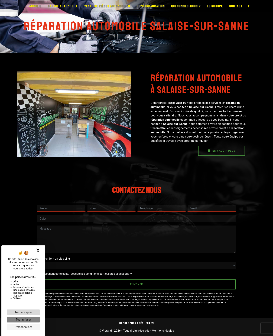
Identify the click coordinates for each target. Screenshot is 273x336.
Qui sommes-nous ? (186, 6)
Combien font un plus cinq (53, 258)
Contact (235, 6)
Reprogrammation (150, 6)
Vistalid (107, 331)
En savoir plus (221, 150)
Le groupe (215, 6)
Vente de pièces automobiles (107, 6)
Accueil (35, 6)
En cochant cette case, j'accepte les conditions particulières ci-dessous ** (86, 274)
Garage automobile (63, 6)
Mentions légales (162, 331)
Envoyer (136, 284)
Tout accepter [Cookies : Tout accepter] (23, 312)
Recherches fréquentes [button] (136, 324)
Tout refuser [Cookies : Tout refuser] (23, 319)
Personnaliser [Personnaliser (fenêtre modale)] (23, 327)
